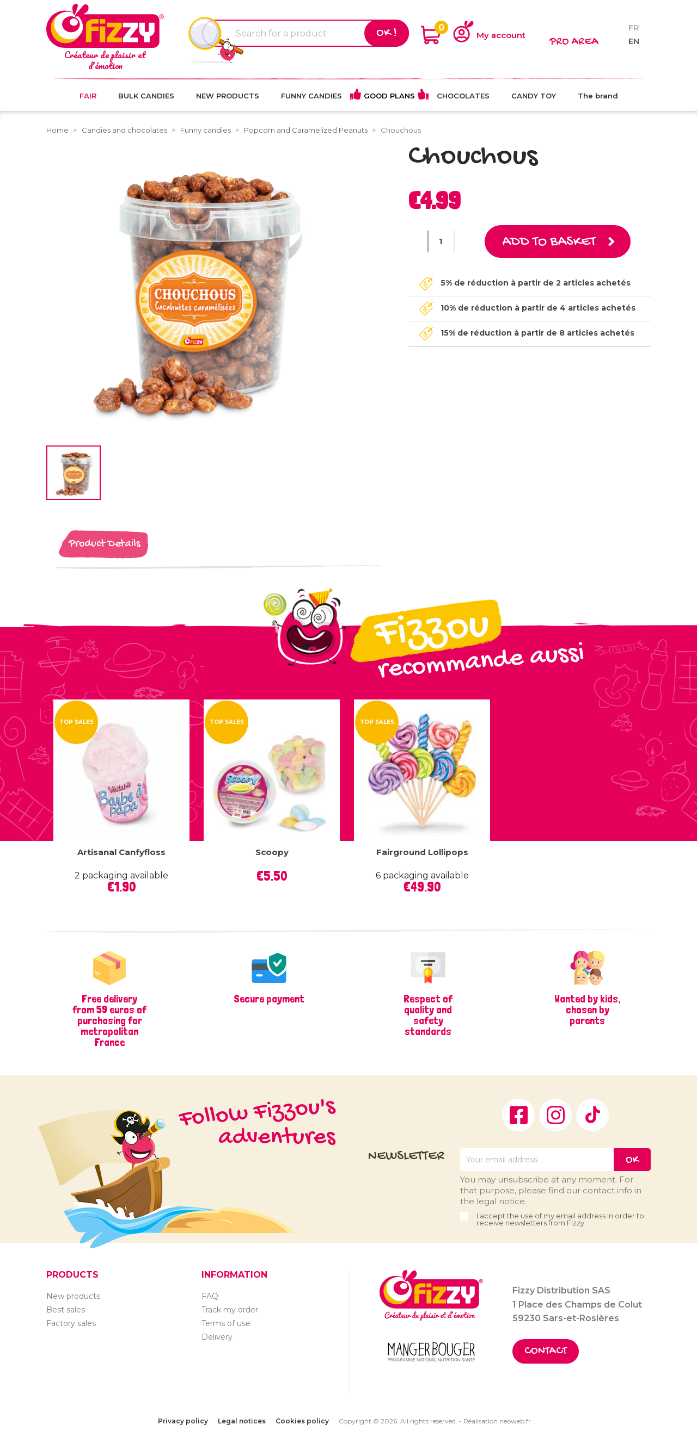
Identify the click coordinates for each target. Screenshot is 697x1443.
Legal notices (242, 1421)
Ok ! (386, 33)
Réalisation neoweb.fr (497, 1421)
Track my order (229, 1310)
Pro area (573, 42)
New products (73, 1296)
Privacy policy (183, 1421)
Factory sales (71, 1323)
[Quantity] (441, 241)
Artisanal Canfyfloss (121, 852)
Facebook (518, 1115)
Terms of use (225, 1323)
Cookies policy (302, 1421)
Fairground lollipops (422, 852)
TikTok (592, 1115)
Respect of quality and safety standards (428, 1015)
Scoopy (272, 852)
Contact (545, 1351)
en (633, 41)
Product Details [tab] (104, 544)
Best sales (65, 1310)
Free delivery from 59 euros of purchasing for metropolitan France (109, 1020)
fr (633, 27)
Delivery (217, 1337)
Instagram (555, 1115)
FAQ (209, 1296)
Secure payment (269, 998)
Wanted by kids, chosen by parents (587, 1009)
